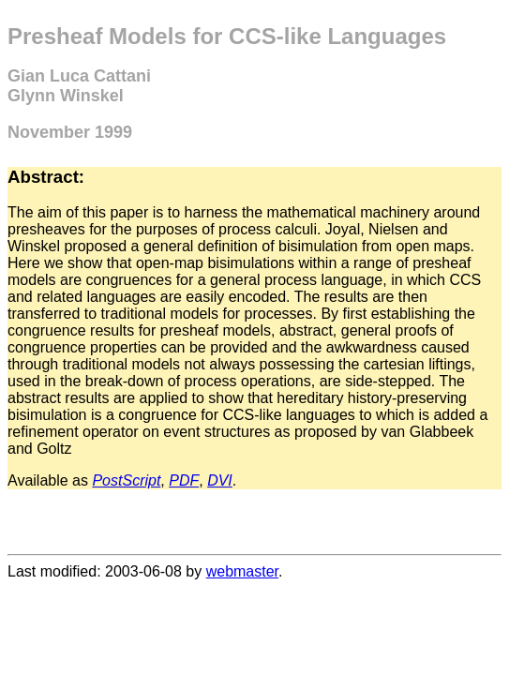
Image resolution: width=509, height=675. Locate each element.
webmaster (242, 571)
